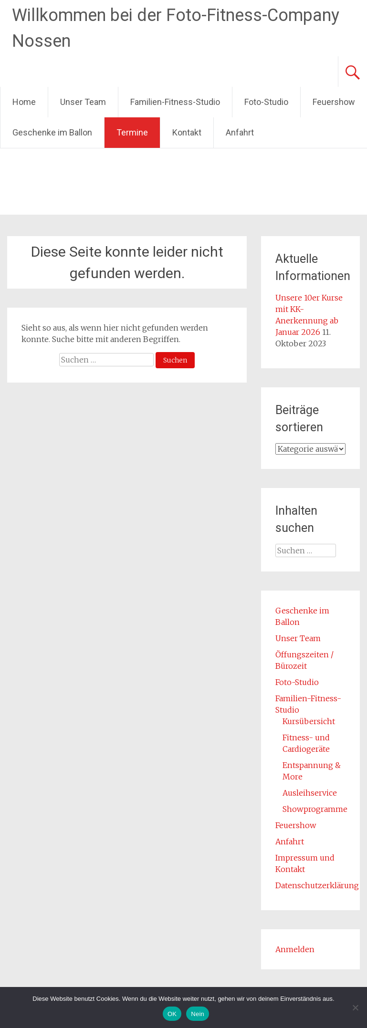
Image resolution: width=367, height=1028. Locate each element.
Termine (132, 132)
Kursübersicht (309, 721)
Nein (197, 1014)
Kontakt (186, 132)
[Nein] (355, 1007)
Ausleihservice (310, 793)
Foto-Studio (266, 102)
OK (172, 1014)
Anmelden (295, 949)
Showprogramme (315, 809)
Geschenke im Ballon (52, 132)
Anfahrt (240, 132)
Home (24, 102)
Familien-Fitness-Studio (175, 102)
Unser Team (83, 102)
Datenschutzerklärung (317, 885)
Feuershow (334, 102)
